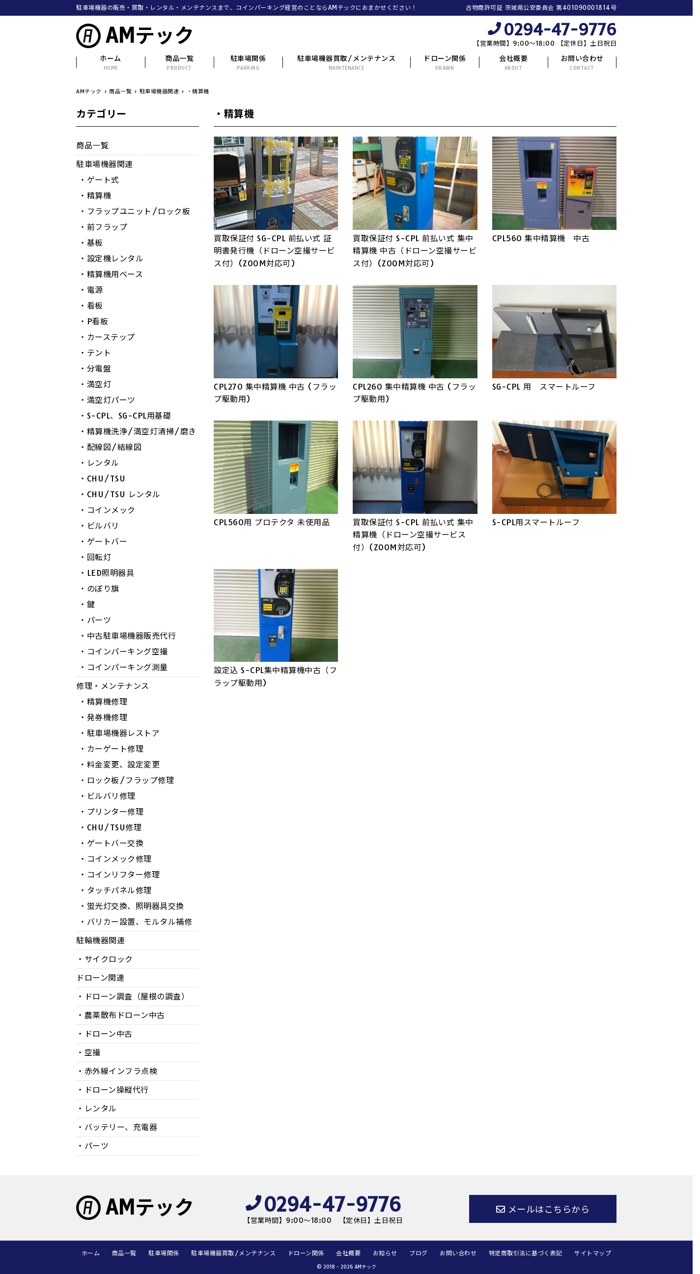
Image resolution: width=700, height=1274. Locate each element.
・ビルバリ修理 (107, 796)
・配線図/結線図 (110, 447)
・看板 (91, 306)
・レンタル (99, 463)
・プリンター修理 (111, 812)
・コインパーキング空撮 (123, 651)
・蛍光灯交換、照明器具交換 (131, 906)
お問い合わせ (582, 62)
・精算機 (95, 195)
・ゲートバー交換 (111, 843)
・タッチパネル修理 (115, 890)
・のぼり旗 (99, 589)
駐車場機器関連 (104, 164)
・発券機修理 (103, 717)
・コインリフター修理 (119, 874)
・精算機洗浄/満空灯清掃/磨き (137, 431)
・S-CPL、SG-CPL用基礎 (125, 416)
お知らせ (385, 1253)
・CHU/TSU (102, 478)
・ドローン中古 (104, 1034)
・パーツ (95, 620)
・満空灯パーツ (107, 400)
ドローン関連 (100, 978)
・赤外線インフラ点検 (116, 1071)
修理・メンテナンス (112, 686)
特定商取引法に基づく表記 (525, 1253)
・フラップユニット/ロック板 (134, 211)
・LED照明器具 (106, 573)
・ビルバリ (99, 526)
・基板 (91, 243)
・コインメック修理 (115, 859)
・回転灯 (95, 557)
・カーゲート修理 (111, 749)
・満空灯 (95, 384)
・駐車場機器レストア (119, 733)
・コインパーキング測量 (123, 667)
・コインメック (107, 510)
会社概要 (513, 62)
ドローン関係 (444, 62)
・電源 (91, 290)
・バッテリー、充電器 (116, 1127)
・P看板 (93, 321)
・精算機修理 (103, 702)
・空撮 (88, 1052)
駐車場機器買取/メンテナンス (346, 62)
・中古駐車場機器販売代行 (127, 636)
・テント (95, 353)
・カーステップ (107, 337)
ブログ (418, 1253)
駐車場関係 (248, 62)
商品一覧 (179, 62)
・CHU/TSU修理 (110, 827)
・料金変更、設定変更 (119, 764)
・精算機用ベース (111, 274)
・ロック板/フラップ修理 (126, 780)
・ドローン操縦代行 (112, 1090)
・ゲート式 (99, 180)
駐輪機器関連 (100, 940)
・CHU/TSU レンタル (120, 494)
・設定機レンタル (111, 258)
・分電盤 (95, 368)
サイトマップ (592, 1253)
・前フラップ (103, 227)
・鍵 (87, 604)
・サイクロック (104, 959)
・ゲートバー (103, 541)
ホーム (110, 62)
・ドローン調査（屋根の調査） (132, 996)
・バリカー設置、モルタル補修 (135, 922)
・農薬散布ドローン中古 (120, 1015)
